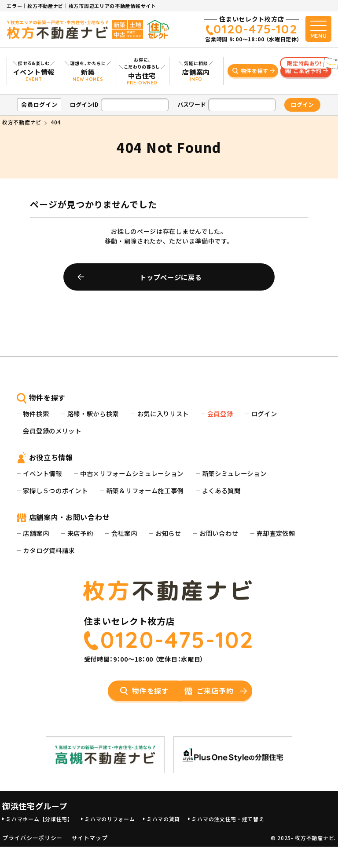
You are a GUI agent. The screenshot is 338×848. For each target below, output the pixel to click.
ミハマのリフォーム (109, 820)
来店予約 (80, 533)
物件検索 (36, 413)
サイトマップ (89, 839)
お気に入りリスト (163, 413)
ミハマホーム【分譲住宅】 (39, 820)
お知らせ (168, 533)
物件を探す (255, 70)
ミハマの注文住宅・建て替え (227, 820)
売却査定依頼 (276, 533)
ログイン (264, 413)
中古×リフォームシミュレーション (132, 473)
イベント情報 (42, 473)
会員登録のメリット (52, 430)
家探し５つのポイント (55, 490)
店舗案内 (36, 533)
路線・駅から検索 (93, 413)
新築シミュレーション (234, 473)
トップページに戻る (171, 277)
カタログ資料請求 (49, 550)
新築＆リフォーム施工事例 (145, 490)
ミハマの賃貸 (163, 820)
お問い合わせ (218, 533)
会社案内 (124, 533)
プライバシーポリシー (32, 839)
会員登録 (220, 413)
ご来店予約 (305, 69)
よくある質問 (221, 490)
